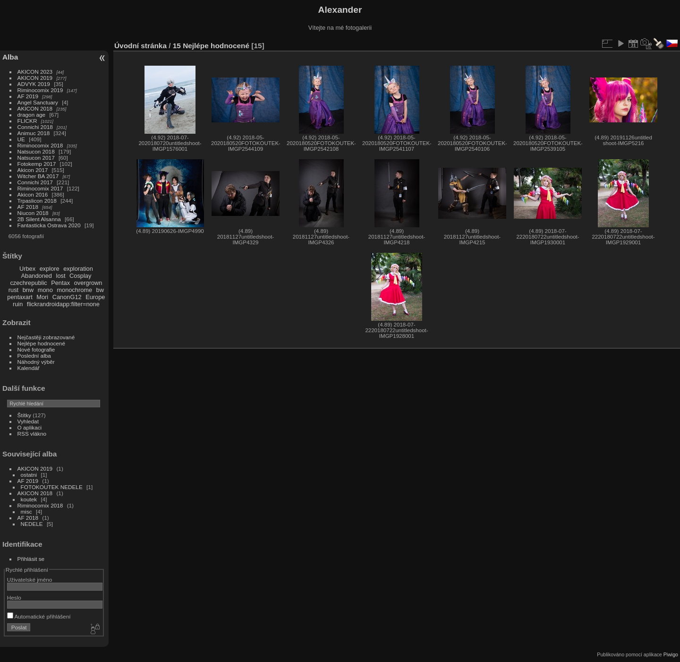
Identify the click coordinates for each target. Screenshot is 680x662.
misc (26, 511)
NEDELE (32, 524)
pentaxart (19, 297)
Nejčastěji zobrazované (46, 337)
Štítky (24, 415)
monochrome (74, 289)
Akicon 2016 (32, 194)
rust (13, 289)
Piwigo (670, 654)
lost (61, 275)
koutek (29, 499)
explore (50, 268)
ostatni (29, 475)
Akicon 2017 (32, 170)
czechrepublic (28, 282)
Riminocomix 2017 (40, 188)
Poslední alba (34, 355)
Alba (10, 57)
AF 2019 (27, 96)
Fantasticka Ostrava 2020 (49, 225)
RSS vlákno (31, 433)
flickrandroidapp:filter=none (63, 304)
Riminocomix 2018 (40, 145)
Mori (42, 297)
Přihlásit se (31, 559)
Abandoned (36, 275)
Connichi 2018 (35, 127)
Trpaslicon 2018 (37, 201)
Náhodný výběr (36, 362)
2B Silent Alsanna (39, 219)
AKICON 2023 (35, 72)
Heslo (14, 597)
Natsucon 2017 (36, 158)
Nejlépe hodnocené (41, 343)
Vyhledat (28, 421)
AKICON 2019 (35, 78)
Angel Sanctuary (37, 102)
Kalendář (28, 368)
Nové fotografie (36, 349)
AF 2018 (27, 207)
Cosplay (80, 275)
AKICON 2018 (35, 108)
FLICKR (27, 121)
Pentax (60, 282)
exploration (78, 268)
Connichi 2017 (35, 182)
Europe (95, 297)
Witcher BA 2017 (38, 176)
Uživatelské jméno (29, 579)
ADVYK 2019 (33, 84)
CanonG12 (67, 297)
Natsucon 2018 (36, 151)
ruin (18, 304)
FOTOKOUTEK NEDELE (52, 487)
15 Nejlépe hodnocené (211, 46)
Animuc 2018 (33, 133)
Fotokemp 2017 (36, 164)
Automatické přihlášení (39, 616)
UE (21, 139)
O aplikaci (29, 427)
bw (100, 289)
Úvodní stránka (140, 46)
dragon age (31, 115)
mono (45, 289)
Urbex (27, 268)
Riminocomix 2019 (40, 90)
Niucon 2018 (33, 213)
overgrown (88, 282)
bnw (28, 289)
